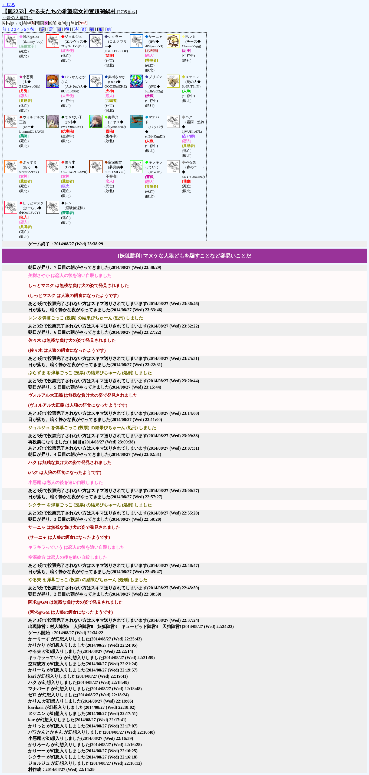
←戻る (8, 4)
